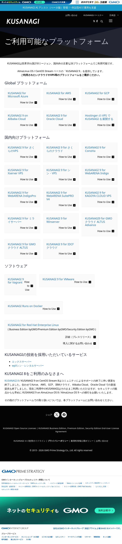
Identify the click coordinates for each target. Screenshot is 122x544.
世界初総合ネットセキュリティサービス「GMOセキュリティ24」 (24, 483)
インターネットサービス (10, 537)
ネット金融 (107, 537)
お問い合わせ (71, 15)
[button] (101, 21)
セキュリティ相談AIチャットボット (97, 483)
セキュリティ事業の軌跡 (10, 489)
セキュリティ (60, 537)
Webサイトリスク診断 (74, 483)
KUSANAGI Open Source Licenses (19, 428)
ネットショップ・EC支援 (30, 537)
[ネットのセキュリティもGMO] (23, 2)
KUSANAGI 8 (12, 380)
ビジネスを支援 (47, 537)
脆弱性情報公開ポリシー (82, 440)
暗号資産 (5, 539)
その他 (28, 539)
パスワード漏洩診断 (57, 483)
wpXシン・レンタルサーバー (28, 365)
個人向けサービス (17, 539)
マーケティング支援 (74, 537)
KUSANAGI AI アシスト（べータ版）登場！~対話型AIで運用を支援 (59, 7)
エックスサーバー (21, 361)
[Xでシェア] (56, 414)
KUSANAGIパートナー (93, 15)
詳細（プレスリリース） (78, 337)
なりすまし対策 (101, 486)
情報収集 (97, 537)
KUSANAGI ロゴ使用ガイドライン (29, 440)
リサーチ (88, 537)
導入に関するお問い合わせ (77, 343)
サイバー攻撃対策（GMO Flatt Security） (78, 486)
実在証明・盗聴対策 (8, 486)
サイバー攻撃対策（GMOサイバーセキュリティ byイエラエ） (39, 486)
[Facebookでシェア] (64, 414)
